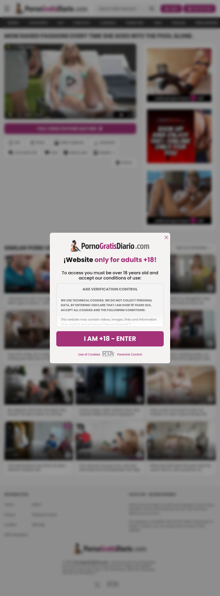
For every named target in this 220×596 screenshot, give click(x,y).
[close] (166, 238)
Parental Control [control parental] (129, 354)
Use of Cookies (89, 354)
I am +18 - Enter (110, 338)
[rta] (108, 356)
